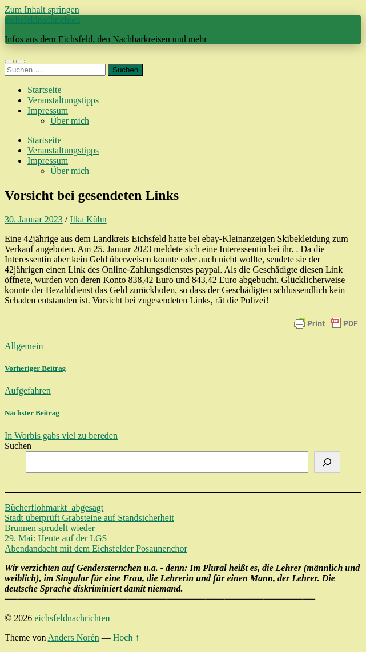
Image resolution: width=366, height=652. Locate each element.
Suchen (18, 446)
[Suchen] (327, 462)
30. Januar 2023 (34, 219)
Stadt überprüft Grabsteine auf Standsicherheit (89, 518)
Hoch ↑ (126, 637)
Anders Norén (73, 637)
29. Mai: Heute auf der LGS (56, 538)
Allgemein (24, 346)
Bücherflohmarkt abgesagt (54, 507)
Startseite (44, 90)
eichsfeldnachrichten (42, 20)
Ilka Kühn (88, 219)
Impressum (47, 110)
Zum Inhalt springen (42, 9)
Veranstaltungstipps (63, 100)
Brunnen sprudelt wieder (50, 528)
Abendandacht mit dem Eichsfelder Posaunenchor (96, 548)
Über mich (69, 120)
